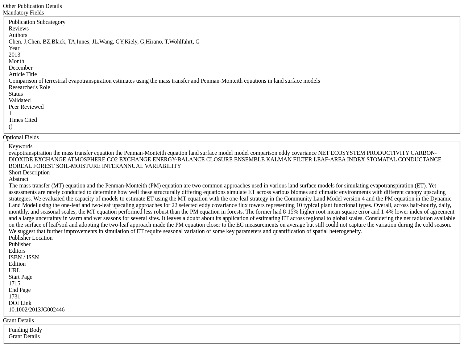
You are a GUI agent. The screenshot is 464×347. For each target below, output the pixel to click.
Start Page (20, 277)
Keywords (21, 146)
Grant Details (24, 336)
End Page (20, 290)
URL (14, 270)
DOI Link (20, 303)
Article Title (23, 74)
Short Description (29, 172)
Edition (17, 264)
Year (14, 48)
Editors (17, 251)
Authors (18, 35)
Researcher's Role (29, 87)
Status (16, 94)
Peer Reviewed (26, 107)
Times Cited (23, 120)
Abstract (18, 179)
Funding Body (25, 330)
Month (16, 61)
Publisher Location (31, 238)
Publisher (19, 244)
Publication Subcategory (37, 22)
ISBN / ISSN (24, 257)
